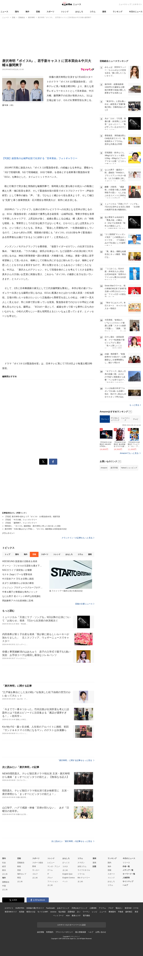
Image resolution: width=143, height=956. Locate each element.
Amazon (104, 468)
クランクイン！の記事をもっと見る (78, 538)
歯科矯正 (128, 912)
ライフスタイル (84, 870)
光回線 (21, 912)
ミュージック (125, 419)
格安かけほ (30, 912)
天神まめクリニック (79, 908)
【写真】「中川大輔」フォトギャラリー (21, 520)
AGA (68, 916)
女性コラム (82, 866)
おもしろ (79, 12)
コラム (92, 12)
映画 (19, 866)
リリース (126, 863)
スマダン (81, 863)
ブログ (110, 908)
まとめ (5, 874)
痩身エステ (76, 916)
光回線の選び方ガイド (35, 908)
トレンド (65, 12)
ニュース (4, 12)
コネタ (65, 866)
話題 (94, 866)
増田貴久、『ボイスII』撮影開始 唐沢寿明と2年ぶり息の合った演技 (33, 526)
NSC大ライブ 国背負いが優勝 (17, 570)
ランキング (117, 12)
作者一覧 (126, 866)
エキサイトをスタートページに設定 (71, 925)
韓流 (19, 878)
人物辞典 (126, 878)
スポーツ (50, 12)
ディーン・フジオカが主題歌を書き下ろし (22, 566)
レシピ (94, 912)
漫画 (104, 12)
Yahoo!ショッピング (129, 468)
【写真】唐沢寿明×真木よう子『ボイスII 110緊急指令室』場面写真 (32, 517)
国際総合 (5, 882)
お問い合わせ (100, 932)
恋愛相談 (71, 912)
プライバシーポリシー (64, 932)
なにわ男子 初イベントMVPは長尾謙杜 (21, 596)
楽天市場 (114, 468)
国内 (17, 12)
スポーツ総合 (37, 863)
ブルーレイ (105, 419)
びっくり (66, 863)
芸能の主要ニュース (84, 604)
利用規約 (49, 932)
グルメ (50, 878)
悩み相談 (61, 912)
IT (48, 874)
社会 (4, 863)
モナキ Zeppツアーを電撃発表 (17, 574)
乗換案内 (112, 912)
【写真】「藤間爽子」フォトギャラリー (21, 523)
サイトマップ (128, 881)
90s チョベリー (84, 878)
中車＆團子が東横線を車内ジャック (20, 592)
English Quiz (67, 874)
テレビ (135, 419)
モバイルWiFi (42, 912)
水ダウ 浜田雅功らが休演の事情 (18, 583)
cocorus (53, 912)
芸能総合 (20, 863)
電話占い (118, 908)
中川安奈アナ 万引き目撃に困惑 (18, 579)
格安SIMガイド (11, 912)
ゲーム (50, 870)
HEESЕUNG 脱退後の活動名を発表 (19, 561)
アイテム (102, 908)
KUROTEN (19, 908)
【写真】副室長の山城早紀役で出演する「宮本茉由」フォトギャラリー (39, 158)
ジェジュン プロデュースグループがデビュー (22, 587)
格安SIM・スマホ (131, 908)
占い (79, 912)
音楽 (19, 870)
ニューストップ (125, 4)
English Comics (68, 878)
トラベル (81, 874)
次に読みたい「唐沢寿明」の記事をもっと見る (72, 841)
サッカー (35, 870)
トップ (7, 554)
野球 (34, 866)
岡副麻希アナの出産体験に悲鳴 (17, 600)
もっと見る (135, 405)
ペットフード (58, 916)
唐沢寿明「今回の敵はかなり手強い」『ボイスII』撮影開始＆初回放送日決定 (36, 529)
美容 (136, 912)
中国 (4, 886)
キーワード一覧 (129, 874)
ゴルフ (35, 874)
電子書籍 (86, 916)
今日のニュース (135, 12)
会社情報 (40, 932)
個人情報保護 (80, 932)
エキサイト (137, 4)
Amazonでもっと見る (129, 453)
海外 (27, 12)
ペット (65, 881)
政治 (4, 870)
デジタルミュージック (115, 419)
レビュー (51, 863)
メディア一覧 (128, 870)
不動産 (120, 912)
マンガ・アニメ (53, 866)
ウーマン (86, 912)
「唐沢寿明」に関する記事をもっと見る (75, 760)
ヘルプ (125, 885)
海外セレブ (21, 874)
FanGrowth (50, 908)
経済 (4, 866)
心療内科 (93, 908)
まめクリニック (63, 908)
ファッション (52, 881)
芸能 (38, 12)
